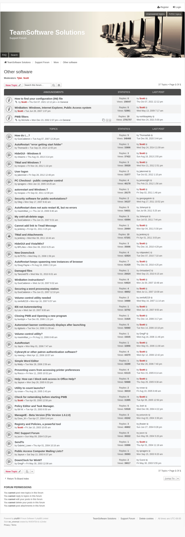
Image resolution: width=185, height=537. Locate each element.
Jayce (20, 346)
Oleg (20, 202)
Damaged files (23, 270)
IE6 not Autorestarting (28, 306)
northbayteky (145, 116)
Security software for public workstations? (41, 198)
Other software (18, 71)
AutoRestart (22, 342)
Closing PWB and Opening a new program (41, 315)
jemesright (144, 180)
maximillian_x (24, 211)
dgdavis (21, 328)
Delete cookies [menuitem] (146, 518)
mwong (21, 355)
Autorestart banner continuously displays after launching (50, 324)
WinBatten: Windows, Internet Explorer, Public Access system (53, 107)
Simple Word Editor (27, 361)
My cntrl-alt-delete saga (29, 216)
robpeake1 (144, 252)
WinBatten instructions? (30, 279)
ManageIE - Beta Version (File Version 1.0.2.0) (43, 415)
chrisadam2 (145, 270)
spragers (22, 184)
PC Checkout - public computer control (39, 180)
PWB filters (22, 116)
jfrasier (142, 424)
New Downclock (25, 252)
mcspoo (21, 166)
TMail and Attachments (29, 234)
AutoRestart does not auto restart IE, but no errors (46, 207)
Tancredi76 (23, 274)
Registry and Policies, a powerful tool (38, 424)
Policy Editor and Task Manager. (34, 406)
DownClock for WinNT (28, 460)
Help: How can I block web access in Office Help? (45, 379)
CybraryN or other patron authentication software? (46, 351)
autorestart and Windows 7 (31, 189)
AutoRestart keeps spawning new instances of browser (49, 261)
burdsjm (21, 319)
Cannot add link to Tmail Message (36, 225)
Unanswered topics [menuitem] (155, 14)
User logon (21, 171)
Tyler (19, 78)
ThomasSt (22, 148)
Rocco (21, 373)
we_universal (13, 522)
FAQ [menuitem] (4, 55)
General (64, 102)
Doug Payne (23, 265)
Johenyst (143, 207)
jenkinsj (21, 229)
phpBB (17, 519)
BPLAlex (22, 247)
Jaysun (21, 382)
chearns (21, 157)
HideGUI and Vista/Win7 (29, 243)
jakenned (22, 175)
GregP (142, 333)
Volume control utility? (29, 333)
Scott (26, 78)
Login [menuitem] (177, 7)
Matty (20, 364)
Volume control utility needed (33, 297)
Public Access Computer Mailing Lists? (39, 451)
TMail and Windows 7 (28, 162)
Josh (141, 406)
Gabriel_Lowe (24, 445)
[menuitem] (7, 525)
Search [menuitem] (14, 55)
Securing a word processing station (37, 288)
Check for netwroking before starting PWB (41, 397)
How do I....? (22, 135)
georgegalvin (145, 198)
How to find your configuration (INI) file (39, 98)
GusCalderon (24, 139)
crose (20, 391)
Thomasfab (144, 135)
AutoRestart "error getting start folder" (39, 144)
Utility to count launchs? (30, 388)
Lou (19, 310)
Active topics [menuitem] (175, 14)
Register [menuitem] (163, 7)
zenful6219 (23, 301)
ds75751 (22, 256)
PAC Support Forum (27, 433)
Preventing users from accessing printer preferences (47, 370)
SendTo (19, 442)
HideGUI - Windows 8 (28, 153)
